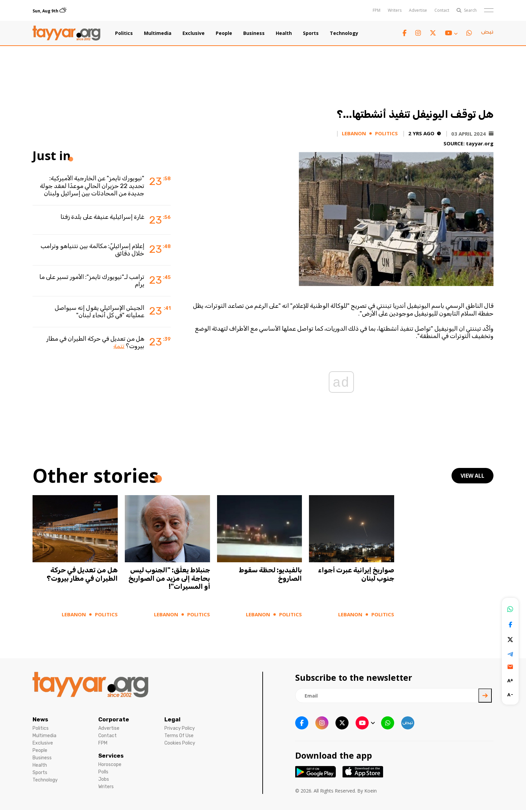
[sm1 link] (487, 33)
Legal (172, 719)
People (224, 33)
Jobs (103, 779)
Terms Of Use (179, 735)
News (40, 719)
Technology (344, 33)
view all (472, 475)
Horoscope (109, 764)
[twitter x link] (433, 33)
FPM (376, 10)
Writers (395, 10)
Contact (441, 10)
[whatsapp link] (469, 33)
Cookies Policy (179, 743)
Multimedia (157, 33)
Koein (370, 791)
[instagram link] (418, 33)
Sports (311, 33)
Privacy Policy (179, 728)
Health (284, 33)
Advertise (418, 10)
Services (111, 755)
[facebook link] (405, 33)
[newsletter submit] (485, 695)
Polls (103, 772)
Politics (124, 33)
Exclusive (193, 33)
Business (254, 33)
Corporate (113, 719)
